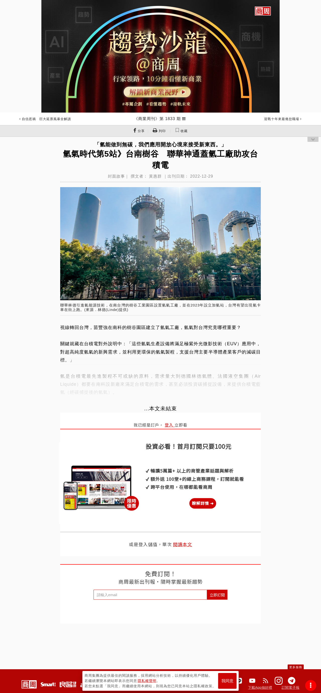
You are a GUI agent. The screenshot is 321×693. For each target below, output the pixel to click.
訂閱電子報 (290, 687)
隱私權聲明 (147, 681)
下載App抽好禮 (260, 687)
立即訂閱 (217, 594)
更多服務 (295, 667)
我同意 (227, 681)
